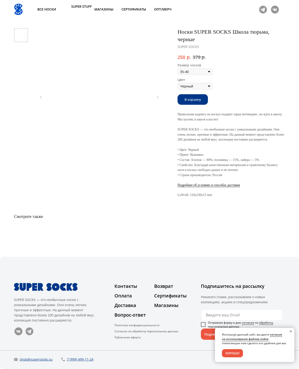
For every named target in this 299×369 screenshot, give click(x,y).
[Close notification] (290, 331)
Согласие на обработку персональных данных (146, 331)
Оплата (123, 296)
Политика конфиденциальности (137, 325)
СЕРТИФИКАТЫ (133, 9)
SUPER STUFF (81, 6)
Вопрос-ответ (130, 315)
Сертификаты (170, 296)
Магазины (166, 305)
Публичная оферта (127, 337)
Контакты (125, 286)
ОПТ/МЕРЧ (162, 9)
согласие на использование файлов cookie (252, 337)
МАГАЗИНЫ (103, 9)
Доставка (125, 305)
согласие (248, 323)
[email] (242, 315)
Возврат (163, 286)
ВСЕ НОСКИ (46, 9)
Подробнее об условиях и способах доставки (209, 185)
